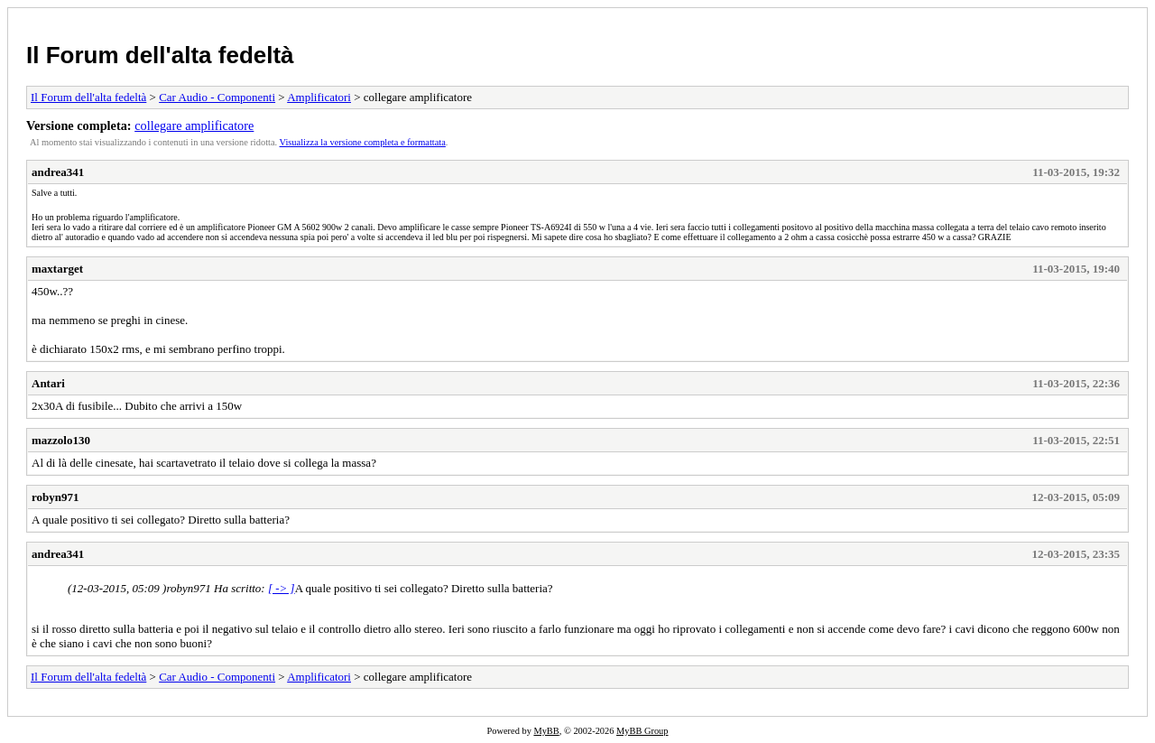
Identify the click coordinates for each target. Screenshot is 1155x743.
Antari (48, 383)
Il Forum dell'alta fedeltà (160, 55)
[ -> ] (281, 588)
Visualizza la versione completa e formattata (363, 142)
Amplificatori (319, 97)
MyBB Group (642, 731)
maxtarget (57, 268)
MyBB (546, 731)
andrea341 (58, 172)
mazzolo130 (61, 440)
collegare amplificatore (194, 125)
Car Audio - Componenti (217, 97)
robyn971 (55, 497)
